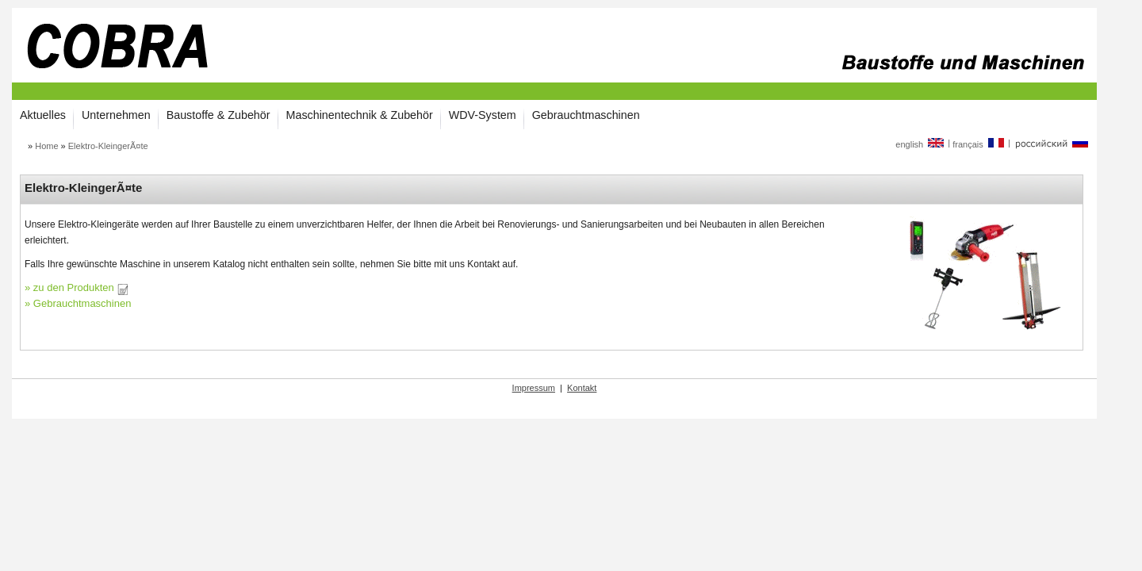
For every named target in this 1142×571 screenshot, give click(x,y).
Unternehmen (116, 115)
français (979, 144)
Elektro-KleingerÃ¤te (108, 146)
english (920, 144)
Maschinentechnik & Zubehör (359, 115)
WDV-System (482, 115)
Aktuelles (43, 115)
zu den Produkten (80, 287)
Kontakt (581, 388)
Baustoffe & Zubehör (218, 115)
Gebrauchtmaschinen (586, 115)
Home (46, 146)
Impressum (533, 388)
